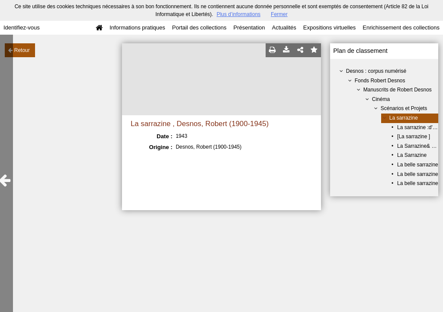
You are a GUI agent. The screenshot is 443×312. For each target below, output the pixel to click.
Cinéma (381, 99)
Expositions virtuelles (329, 27)
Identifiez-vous (21, 27)
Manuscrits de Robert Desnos (397, 90)
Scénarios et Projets (404, 108)
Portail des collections (199, 27)
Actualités (284, 27)
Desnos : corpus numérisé (376, 71)
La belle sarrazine (417, 165)
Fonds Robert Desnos (380, 81)
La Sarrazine (412, 155)
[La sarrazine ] (413, 136)
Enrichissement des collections (401, 27)
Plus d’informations (238, 14)
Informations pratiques (137, 27)
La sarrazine (403, 118)
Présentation (249, 27)
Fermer (279, 14)
